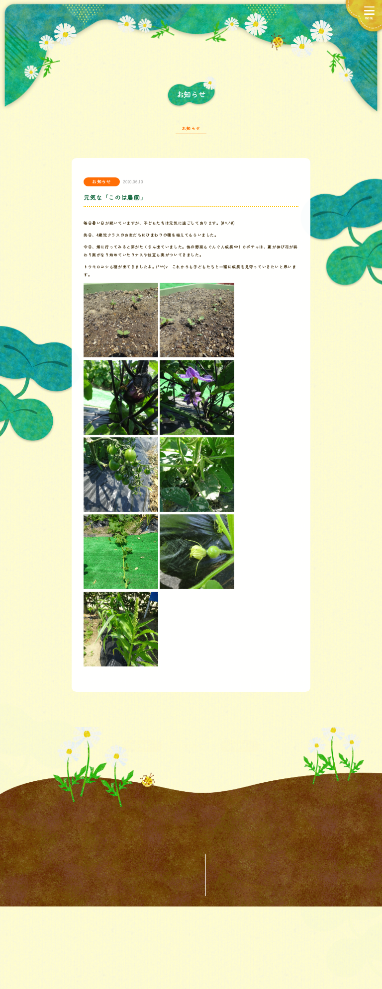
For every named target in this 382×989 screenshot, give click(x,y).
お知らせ (191, 132)
